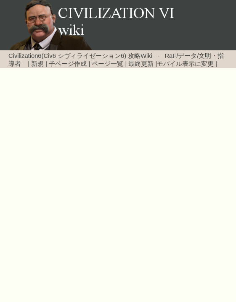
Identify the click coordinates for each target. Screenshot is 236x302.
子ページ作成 (68, 63)
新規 (37, 63)
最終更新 (141, 63)
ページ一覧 (107, 63)
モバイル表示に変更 (185, 63)
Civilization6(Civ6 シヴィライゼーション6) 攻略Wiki (80, 55)
